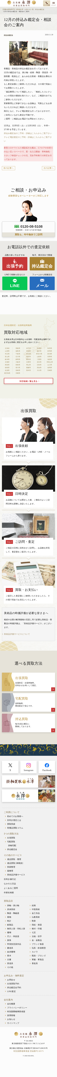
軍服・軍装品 (38, 959)
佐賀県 (7, 370)
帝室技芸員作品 (14, 944)
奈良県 (39, 362)
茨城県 (28, 351)
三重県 (39, 359)
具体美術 (11, 909)
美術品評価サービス (16, 875)
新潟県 (49, 354)
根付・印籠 (37, 929)
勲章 (34, 921)
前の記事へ (9, 168)
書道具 (10, 948)
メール (42, 285)
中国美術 (36, 909)
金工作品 (36, 913)
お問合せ (11, 980)
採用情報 (11, 1015)
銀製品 (10, 925)
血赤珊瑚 (11, 952)
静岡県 (18, 359)
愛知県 (28, 359)
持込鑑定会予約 (14, 987)
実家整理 (11, 867)
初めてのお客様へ (15, 816)
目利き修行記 (10, 879)
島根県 (18, 365)
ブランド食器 (38, 944)
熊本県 (28, 370)
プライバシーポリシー (17, 1008)
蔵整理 (10, 871)
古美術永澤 (21, 3)
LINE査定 (11, 991)
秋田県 (49, 348)
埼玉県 (7, 354)
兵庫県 (28, 362)
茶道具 (10, 963)
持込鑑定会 (42, 266)
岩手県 (28, 348)
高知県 (39, 367)
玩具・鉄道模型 (39, 948)
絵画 (34, 905)
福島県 (18, 351)
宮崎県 (49, 370)
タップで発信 (46, 5)
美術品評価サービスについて (17, 634)
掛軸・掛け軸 (13, 905)
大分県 (39, 370)
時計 (9, 921)
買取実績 (11, 824)
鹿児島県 (7, 373)
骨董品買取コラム (15, 828)
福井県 (28, 356)
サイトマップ (13, 1023)
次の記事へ (49, 168)
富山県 (7, 356)
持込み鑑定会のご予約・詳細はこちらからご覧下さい (28, 133)
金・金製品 (37, 940)
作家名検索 (9, 893)
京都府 (7, 362)
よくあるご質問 (11, 888)
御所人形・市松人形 (16, 929)
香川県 (18, 367)
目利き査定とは (14, 820)
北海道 (7, 348)
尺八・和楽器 (13, 936)
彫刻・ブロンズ (39, 956)
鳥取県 (7, 365)
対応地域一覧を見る (28, 381)
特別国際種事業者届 (16, 1012)
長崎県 (18, 370)
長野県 (49, 356)
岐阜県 (7, 359)
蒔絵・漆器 (37, 925)
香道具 (35, 963)
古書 (9, 959)
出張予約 (14, 266)
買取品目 (8, 901)
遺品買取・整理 (14, 859)
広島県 (39, 365)
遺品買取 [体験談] (15, 863)
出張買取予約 (13, 984)
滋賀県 (49, 359)
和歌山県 (50, 362)
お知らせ (11, 1019)
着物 (9, 917)
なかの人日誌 (10, 884)
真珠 (9, 940)
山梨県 (39, 356)
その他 (10, 967)
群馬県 (49, 351)
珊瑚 (9, 932)
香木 (9, 956)
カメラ (35, 952)
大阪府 (18, 362)
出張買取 (11, 838)
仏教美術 (36, 917)
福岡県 (49, 367)
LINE (15, 285)
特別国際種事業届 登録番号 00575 (28, 1051)
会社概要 (11, 1004)
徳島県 (7, 367)
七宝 (34, 932)
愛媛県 (28, 367)
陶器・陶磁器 (13, 913)
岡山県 (28, 365)
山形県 (7, 351)
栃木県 (39, 351)
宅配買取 (11, 842)
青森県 (18, 348)
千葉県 (18, 354)
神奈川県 (39, 354)
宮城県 (39, 348)
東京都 (28, 354)
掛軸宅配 (12, 845)
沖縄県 (18, 373)
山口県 (49, 365)
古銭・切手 (37, 936)
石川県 (18, 356)
